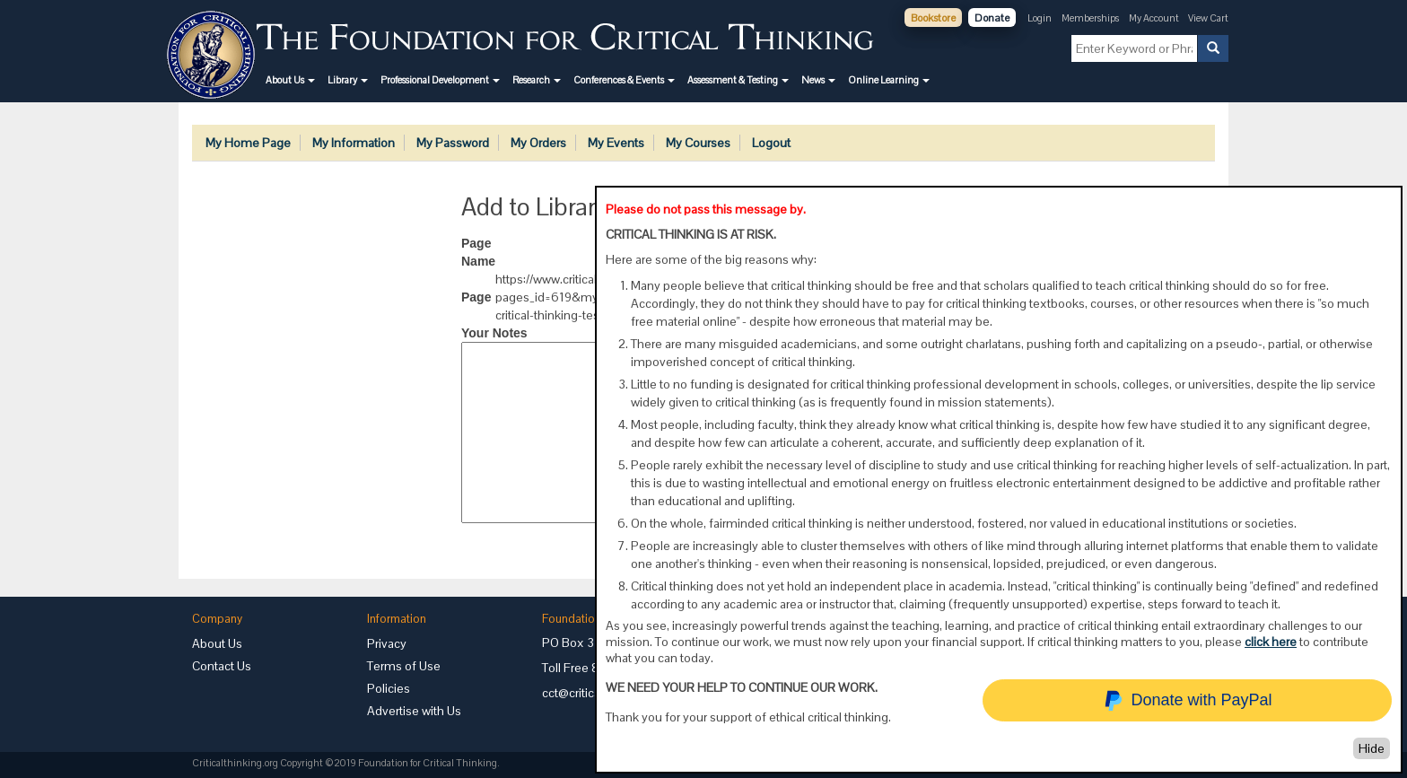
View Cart (1208, 18)
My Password (452, 143)
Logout (771, 143)
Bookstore (933, 18)
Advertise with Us (414, 711)
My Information (353, 143)
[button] (290, 79)
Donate (991, 18)
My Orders (538, 143)
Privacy (386, 643)
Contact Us (221, 666)
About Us (217, 643)
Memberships (1090, 18)
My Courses (698, 143)
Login (1039, 18)
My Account (1155, 18)
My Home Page (248, 143)
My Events (616, 143)
